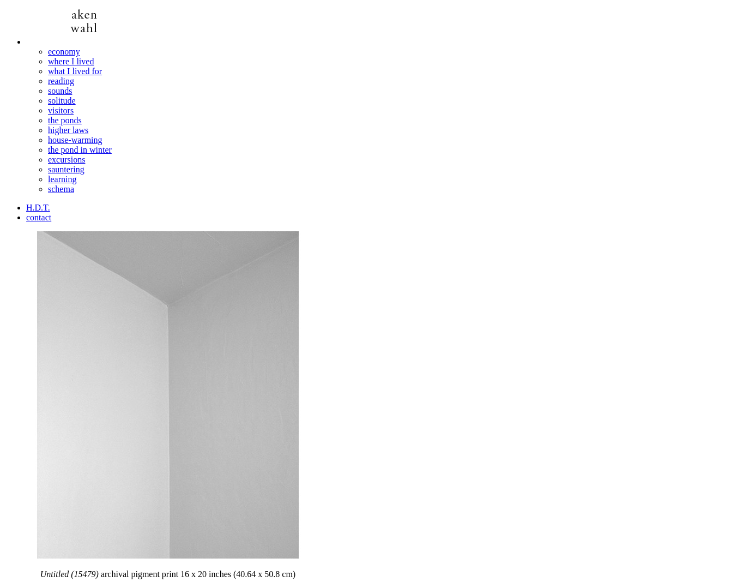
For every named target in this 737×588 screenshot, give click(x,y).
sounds (60, 90)
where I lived (71, 61)
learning (62, 179)
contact (38, 217)
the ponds (65, 120)
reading (61, 81)
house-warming (75, 140)
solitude (62, 100)
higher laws (68, 130)
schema (61, 189)
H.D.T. (38, 207)
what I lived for (75, 71)
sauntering (66, 169)
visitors (61, 110)
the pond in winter (80, 149)
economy (64, 51)
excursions (66, 159)
